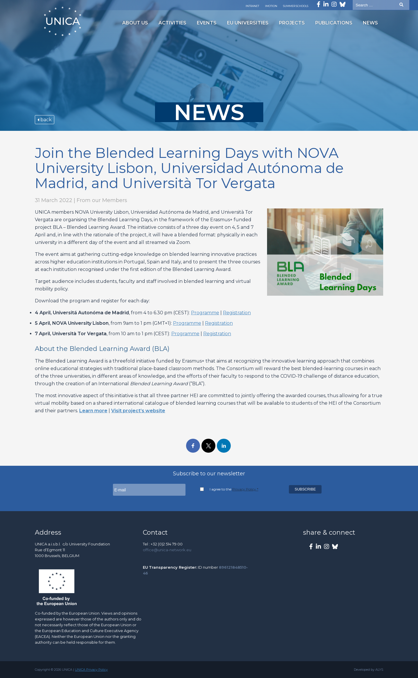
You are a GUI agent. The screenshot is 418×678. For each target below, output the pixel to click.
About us (135, 23)
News (370, 23)
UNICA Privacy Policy (91, 670)
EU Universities (248, 23)
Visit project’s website (138, 410)
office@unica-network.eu (167, 549)
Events (207, 23)
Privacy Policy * (245, 489)
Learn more (93, 410)
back (44, 119)
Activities (172, 23)
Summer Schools (295, 6)
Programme (205, 312)
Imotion (271, 6)
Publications (333, 23)
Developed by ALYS (368, 670)
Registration (237, 312)
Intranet (252, 6)
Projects (292, 23)
